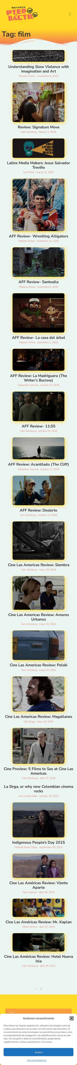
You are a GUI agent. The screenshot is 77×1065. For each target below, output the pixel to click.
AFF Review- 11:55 (38, 426)
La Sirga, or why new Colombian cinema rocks (38, 789)
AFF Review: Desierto (38, 510)
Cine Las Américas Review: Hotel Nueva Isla (38, 959)
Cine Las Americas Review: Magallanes (38, 716)
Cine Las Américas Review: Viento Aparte (38, 885)
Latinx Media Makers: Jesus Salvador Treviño (38, 165)
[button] (71, 1018)
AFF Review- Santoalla (38, 281)
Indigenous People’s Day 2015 (38, 842)
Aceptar (38, 1052)
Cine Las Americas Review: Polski (38, 665)
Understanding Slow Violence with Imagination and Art (38, 69)
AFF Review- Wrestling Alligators (38, 236)
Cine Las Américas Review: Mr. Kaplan (39, 922)
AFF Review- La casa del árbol (38, 337)
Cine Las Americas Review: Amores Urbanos (38, 617)
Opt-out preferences (36, 1060)
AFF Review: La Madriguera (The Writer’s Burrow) (38, 378)
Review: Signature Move (38, 127)
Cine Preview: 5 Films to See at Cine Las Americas (38, 771)
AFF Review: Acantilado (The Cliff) (38, 464)
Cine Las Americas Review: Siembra (38, 564)
